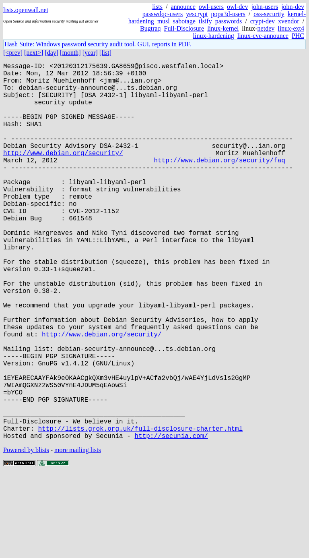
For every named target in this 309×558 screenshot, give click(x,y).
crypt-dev (262, 21)
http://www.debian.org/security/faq (219, 182)
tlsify (205, 21)
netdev (266, 28)
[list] (105, 52)
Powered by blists (26, 533)
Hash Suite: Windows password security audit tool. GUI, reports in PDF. (97, 44)
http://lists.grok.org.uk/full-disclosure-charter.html (140, 510)
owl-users (211, 6)
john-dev (292, 6)
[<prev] (13, 52)
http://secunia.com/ (171, 519)
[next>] (33, 52)
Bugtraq (150, 28)
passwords (228, 21)
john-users (264, 6)
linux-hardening (213, 35)
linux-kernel (223, 28)
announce (183, 6)
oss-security (268, 13)
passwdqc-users (162, 13)
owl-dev (237, 6)
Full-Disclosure (184, 28)
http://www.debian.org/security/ (63, 173)
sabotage (184, 21)
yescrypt (197, 13)
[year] (90, 52)
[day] (51, 52)
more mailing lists (77, 533)
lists (157, 6)
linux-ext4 (291, 28)
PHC (298, 35)
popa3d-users (228, 13)
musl (163, 21)
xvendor (288, 21)
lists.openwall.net (25, 9)
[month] (70, 52)
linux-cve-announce (262, 35)
